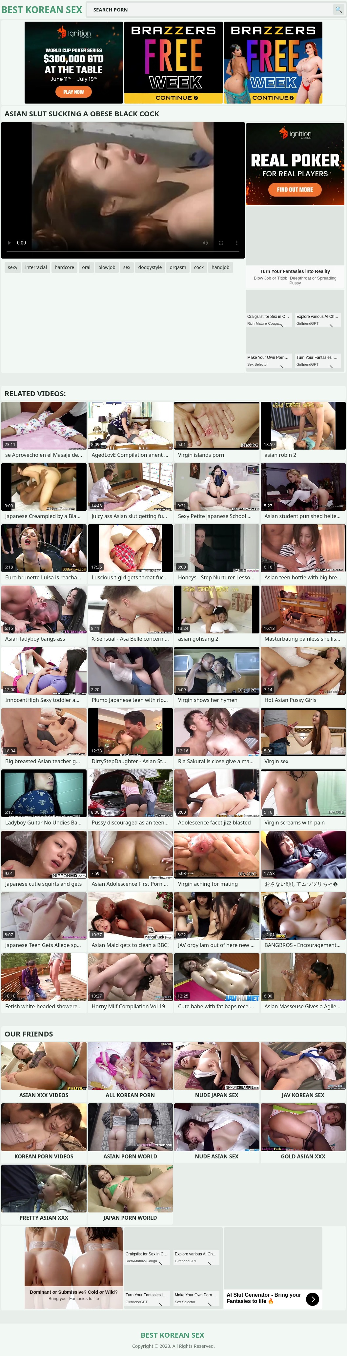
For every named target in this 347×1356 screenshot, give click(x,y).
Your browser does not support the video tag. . (123, 190)
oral (86, 267)
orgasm (178, 267)
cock (199, 267)
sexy (12, 267)
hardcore (64, 267)
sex (127, 267)
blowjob (106, 267)
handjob (220, 267)
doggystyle (150, 267)
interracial (36, 267)
